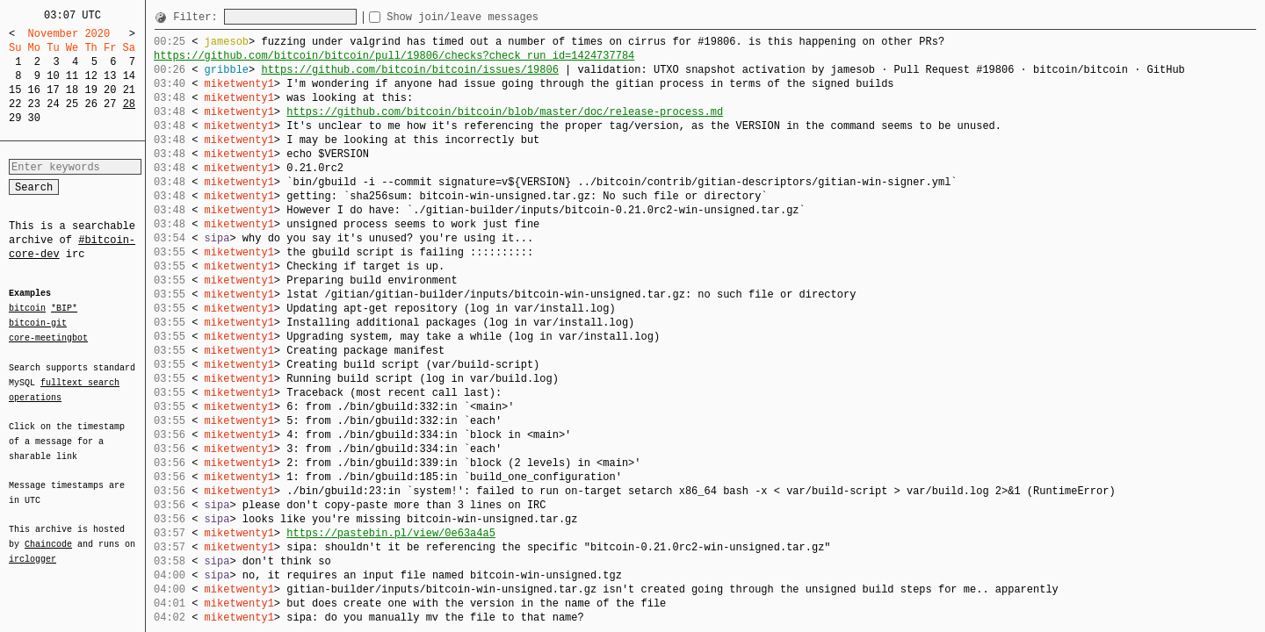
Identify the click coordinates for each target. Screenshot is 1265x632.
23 (34, 104)
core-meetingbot (48, 337)
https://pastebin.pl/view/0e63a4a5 (390, 533)
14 (129, 75)
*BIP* (64, 309)
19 (90, 90)
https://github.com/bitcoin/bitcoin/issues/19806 (409, 69)
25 (72, 104)
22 (15, 104)
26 (90, 104)
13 (110, 75)
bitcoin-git (38, 323)
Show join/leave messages (494, 17)
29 (15, 118)
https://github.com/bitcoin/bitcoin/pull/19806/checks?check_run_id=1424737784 (394, 55)
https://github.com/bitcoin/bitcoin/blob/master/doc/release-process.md (504, 111)
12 (90, 75)
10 (53, 75)
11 (72, 75)
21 (129, 90)
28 (129, 104)
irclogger (32, 548)
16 (34, 90)
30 (34, 118)
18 (72, 90)
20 (110, 90)
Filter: (198, 17)
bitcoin (27, 309)
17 (53, 90)
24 (53, 104)
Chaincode (48, 534)
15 (15, 90)
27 (110, 104)
